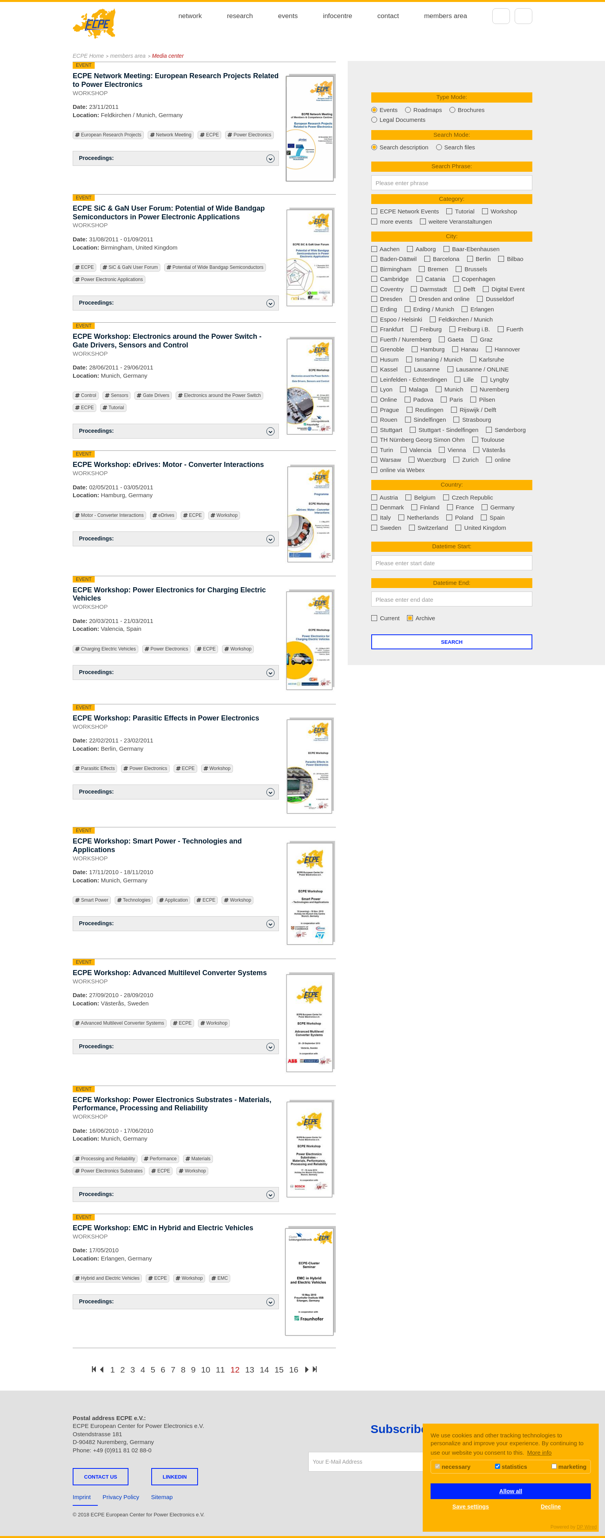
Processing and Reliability (105, 1159)
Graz (482, 339)
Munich (450, 389)
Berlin (479, 258)
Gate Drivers (153, 396)
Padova (419, 399)
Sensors (116, 396)
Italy (381, 517)
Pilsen (482, 399)
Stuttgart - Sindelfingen (444, 429)
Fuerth (511, 329)
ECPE (209, 135)
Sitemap (162, 1497)
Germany (498, 507)
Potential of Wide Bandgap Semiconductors (215, 267)
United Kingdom (480, 527)
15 (279, 1369)
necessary (453, 1466)
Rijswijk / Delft (474, 409)
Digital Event (503, 289)
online (498, 459)
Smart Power (91, 900)
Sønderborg (506, 429)
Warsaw (386, 459)
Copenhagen (474, 279)
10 (205, 1369)
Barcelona (442, 258)
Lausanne (422, 369)
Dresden (386, 299)
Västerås (489, 450)
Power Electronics (249, 135)
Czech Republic (468, 497)
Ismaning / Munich (434, 359)
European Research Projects (108, 135)
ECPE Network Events (405, 211)
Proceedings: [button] (177, 158)
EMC (219, 1278)
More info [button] (539, 1452)
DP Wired (587, 1527)
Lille (464, 379)
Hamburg (428, 349)
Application (173, 900)
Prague (385, 409)
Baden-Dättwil (394, 258)
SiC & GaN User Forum (130, 267)
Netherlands (418, 517)
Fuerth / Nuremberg (401, 339)
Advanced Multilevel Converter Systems (119, 1023)
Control (85, 396)
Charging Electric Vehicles (105, 649)
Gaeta (451, 339)
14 (264, 1369)
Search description (399, 147)
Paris (452, 399)
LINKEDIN (175, 1477)
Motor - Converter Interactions (109, 515)
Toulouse (488, 439)
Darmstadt (429, 289)
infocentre (337, 16)
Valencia (416, 450)
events (288, 16)
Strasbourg (472, 419)
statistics (511, 1466)
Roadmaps (423, 110)
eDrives (163, 515)
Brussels (471, 269)
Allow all (510, 1491)
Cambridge (390, 279)
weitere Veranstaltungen (456, 221)
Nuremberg (490, 389)
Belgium (420, 497)
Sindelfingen (425, 419)
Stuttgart (386, 429)
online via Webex (398, 470)
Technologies (133, 900)
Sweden (386, 527)
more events (391, 221)
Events (384, 110)
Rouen (384, 419)
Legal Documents (398, 119)
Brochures (467, 110)
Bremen (433, 269)
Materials (198, 1159)
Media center (168, 56)
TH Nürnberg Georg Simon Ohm (418, 439)
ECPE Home (88, 56)
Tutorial (113, 408)
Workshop (224, 515)
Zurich (465, 459)
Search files (455, 147)
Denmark (387, 507)
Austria (384, 497)
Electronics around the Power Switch (219, 396)
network (190, 16)
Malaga (414, 389)
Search (452, 642)
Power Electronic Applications (109, 280)
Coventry (387, 289)
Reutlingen (425, 409)
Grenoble (387, 349)
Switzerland (428, 527)
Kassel (384, 369)
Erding (384, 309)
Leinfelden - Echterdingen (409, 379)
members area (445, 16)
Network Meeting (170, 135)
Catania (431, 279)
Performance (160, 1159)
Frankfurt (387, 329)
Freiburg (426, 329)
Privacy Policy (121, 1497)
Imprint (82, 1497)
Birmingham (391, 269)
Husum (385, 359)
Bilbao (510, 258)
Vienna (452, 450)
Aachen (385, 249)
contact (388, 16)
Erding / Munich (429, 309)
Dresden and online (439, 299)
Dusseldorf (495, 299)
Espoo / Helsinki (396, 319)
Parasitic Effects (95, 769)
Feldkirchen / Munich (461, 319)
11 (220, 1369)
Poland (459, 517)
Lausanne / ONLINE (478, 369)
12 (235, 1369)
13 (249, 1369)
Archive (421, 618)
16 (293, 1369)
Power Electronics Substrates (109, 1171)
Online (384, 399)
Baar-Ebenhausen (472, 249)
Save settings (471, 1506)
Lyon (381, 389)
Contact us (100, 1477)
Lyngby (495, 379)
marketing (569, 1466)
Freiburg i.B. (469, 329)
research (240, 16)
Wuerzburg (427, 459)
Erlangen (478, 309)
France (460, 507)
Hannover (503, 349)
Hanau (465, 349)
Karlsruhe (487, 359)
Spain (493, 517)
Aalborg (421, 249)
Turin (382, 450)
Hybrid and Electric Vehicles (107, 1278)
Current (385, 618)
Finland (425, 507)
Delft (465, 289)
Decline (551, 1506)
